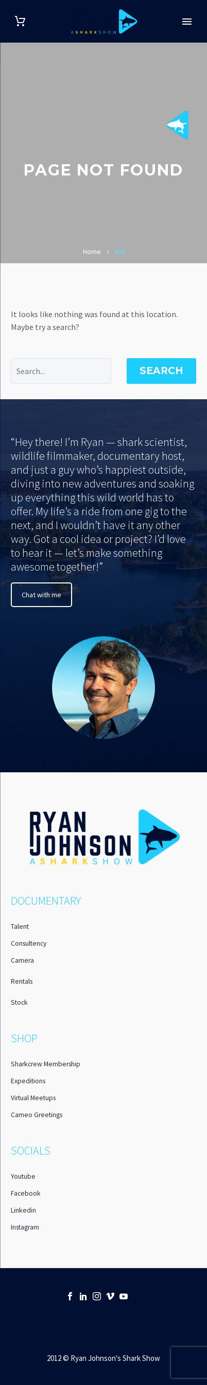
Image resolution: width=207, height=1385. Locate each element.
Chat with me (41, 594)
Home (92, 251)
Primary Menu (187, 21)
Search (161, 371)
